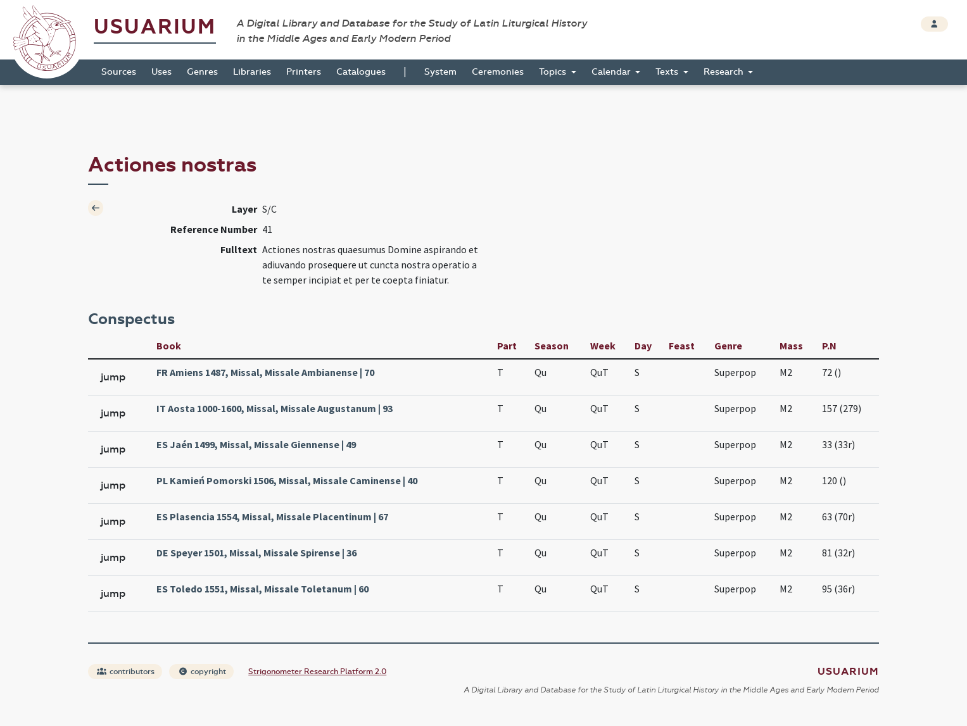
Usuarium (155, 27)
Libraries (252, 71)
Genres (202, 71)
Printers (303, 71)
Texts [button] (668, 71)
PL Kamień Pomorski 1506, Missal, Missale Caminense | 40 (286, 480)
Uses (161, 71)
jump (113, 377)
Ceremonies (498, 71)
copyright (202, 671)
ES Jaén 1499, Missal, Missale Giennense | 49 (256, 444)
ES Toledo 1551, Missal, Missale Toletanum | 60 (262, 588)
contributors (126, 671)
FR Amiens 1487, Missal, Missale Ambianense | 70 (265, 372)
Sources (118, 71)
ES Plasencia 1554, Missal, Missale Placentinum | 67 (272, 516)
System (440, 71)
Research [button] (725, 71)
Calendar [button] (612, 71)
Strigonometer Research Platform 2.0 (317, 671)
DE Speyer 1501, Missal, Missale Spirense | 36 (256, 552)
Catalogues (361, 71)
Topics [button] (554, 71)
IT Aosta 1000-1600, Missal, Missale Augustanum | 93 (274, 408)
